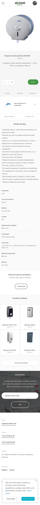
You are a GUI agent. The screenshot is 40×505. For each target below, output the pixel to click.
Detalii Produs (9, 116)
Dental (11, 470)
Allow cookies (28, 499)
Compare (20, 93)
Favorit (7, 93)
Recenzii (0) (30, 116)
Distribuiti (32, 93)
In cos (33, 82)
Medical (4, 470)
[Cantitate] (8, 82)
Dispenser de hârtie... (10, 350)
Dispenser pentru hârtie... (10, 325)
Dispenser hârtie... (30, 325)
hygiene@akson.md (9, 423)
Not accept (11, 499)
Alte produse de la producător (24, 105)
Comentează (21, 286)
